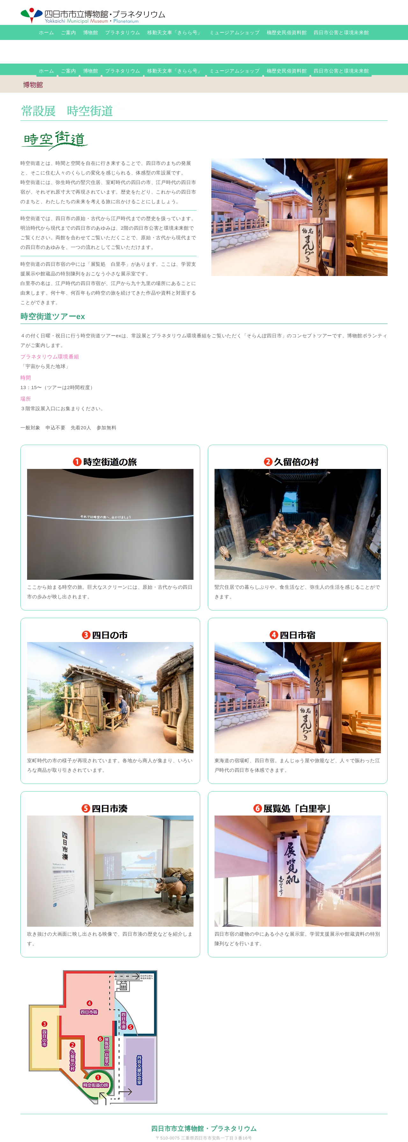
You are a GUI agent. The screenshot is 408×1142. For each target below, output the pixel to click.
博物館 (90, 32)
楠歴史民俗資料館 (287, 32)
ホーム (46, 32)
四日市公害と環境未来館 (341, 32)
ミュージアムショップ (234, 32)
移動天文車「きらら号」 (174, 32)
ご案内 (68, 32)
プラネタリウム (122, 32)
